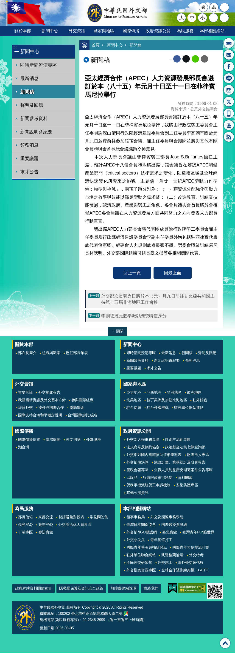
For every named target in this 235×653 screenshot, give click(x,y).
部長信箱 (229, 55)
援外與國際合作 (51, 408)
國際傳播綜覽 (29, 440)
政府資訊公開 (158, 30)
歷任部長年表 (77, 353)
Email (204, 59)
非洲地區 (174, 393)
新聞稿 (27, 91)
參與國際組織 (82, 400)
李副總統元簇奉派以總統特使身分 (134, 315)
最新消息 (29, 78)
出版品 (131, 478)
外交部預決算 (137, 462)
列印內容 (214, 59)
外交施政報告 (49, 393)
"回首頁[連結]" (203, 7)
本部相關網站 (212, 30)
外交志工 (165, 563)
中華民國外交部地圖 (126, 614)
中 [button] (192, 17)
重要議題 (29, 158)
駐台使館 (133, 408)
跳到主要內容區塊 (2, 2)
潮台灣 (23, 447)
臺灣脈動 (53, 440)
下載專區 (25, 532)
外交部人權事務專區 (142, 440)
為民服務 (185, 30)
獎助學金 (77, 408)
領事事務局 (135, 517)
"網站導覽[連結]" (213, 7)
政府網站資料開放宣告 (33, 588)
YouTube (229, 125)
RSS (229, 137)
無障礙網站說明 (123, 588)
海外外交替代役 (191, 563)
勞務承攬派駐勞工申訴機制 (148, 485)
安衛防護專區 (187, 485)
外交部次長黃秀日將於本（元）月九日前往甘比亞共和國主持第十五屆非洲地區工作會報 (158, 299)
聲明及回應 (31, 105)
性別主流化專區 (178, 440)
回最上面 (172, 272)
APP (229, 113)
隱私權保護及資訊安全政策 (81, 588)
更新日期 (47, 628)
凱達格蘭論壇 (172, 555)
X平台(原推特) (229, 102)
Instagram (229, 90)
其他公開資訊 (137, 493)
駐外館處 (200, 400)
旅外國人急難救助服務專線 (229, 43)
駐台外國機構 (158, 408)
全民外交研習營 (139, 563)
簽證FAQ (45, 525)
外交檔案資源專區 (141, 570)
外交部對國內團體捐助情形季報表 (154, 455)
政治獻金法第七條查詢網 (185, 447)
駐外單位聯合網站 (141, 555)
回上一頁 (132, 272)
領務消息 (29, 145)
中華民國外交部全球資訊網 (117, 13)
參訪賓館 (45, 532)
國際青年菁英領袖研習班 (146, 548)
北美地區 (133, 400)
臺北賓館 (169, 532)
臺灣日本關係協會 (141, 525)
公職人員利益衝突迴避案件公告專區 (183, 470)
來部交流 (45, 517)
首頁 (96, 45)
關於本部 (22, 30)
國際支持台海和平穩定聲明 (40, 415)
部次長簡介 (27, 353)
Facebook (177, 59)
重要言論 (25, 393)
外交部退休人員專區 (74, 525)
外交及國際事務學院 (166, 517)
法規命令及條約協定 (142, 447)
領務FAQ (25, 525)
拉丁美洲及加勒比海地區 (167, 400)
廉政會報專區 (137, 470)
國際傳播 (131, 30)
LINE (229, 78)
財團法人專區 (198, 455)
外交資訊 (77, 30)
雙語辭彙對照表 (71, 517)
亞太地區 (133, 393)
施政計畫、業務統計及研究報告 (179, 462)
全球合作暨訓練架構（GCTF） (186, 570)
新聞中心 (50, 30)
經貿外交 (25, 408)
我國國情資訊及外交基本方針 (42, 400)
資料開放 (185, 478)
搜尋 (224, 17)
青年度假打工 (161, 540)
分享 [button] (213, 17)
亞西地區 (154, 393)
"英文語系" (224, 7)
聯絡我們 (151, 588)
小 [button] (202, 17)
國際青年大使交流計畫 (190, 548)
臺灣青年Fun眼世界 (198, 532)
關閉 (119, 331)
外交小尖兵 (135, 540)
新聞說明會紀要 (36, 131)
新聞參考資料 (34, 118)
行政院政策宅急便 (157, 478)
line (195, 59)
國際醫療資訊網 (174, 525)
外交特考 (196, 555)
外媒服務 (93, 440)
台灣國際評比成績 (82, 415)
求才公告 (29, 171)
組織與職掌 (51, 353)
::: (14, 47)
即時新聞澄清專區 (38, 65)
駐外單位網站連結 (189, 408)
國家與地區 (104, 30)
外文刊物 (73, 440)
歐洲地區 (194, 393)
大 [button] (181, 17)
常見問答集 (99, 517)
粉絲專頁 (229, 66)
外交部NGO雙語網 (141, 532)
